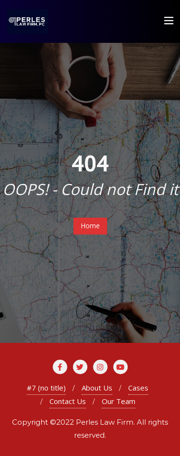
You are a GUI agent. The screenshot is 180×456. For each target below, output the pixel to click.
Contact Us (67, 401)
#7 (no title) (46, 387)
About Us (97, 387)
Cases (138, 387)
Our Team (118, 401)
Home (90, 225)
